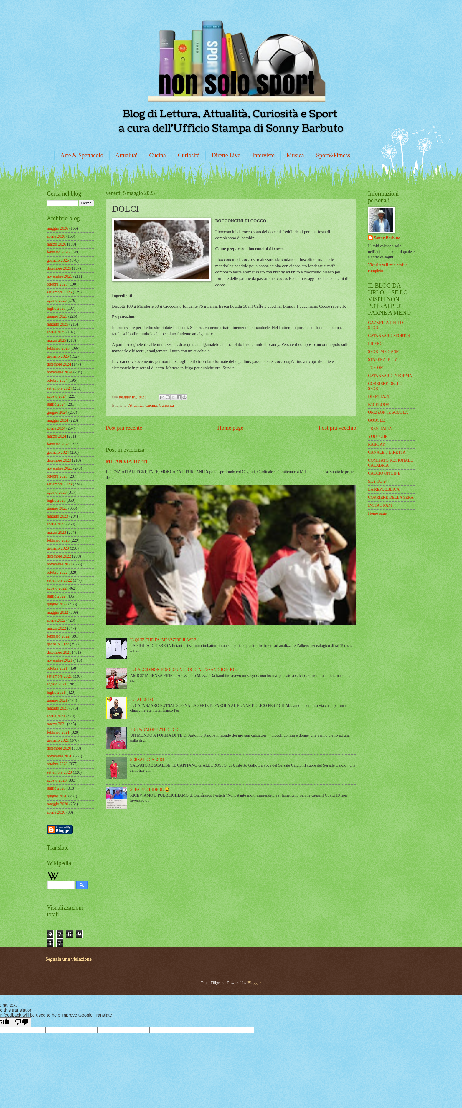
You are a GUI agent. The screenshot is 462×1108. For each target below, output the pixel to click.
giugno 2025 (57, 316)
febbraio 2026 (58, 252)
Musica (295, 155)
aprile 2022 (56, 620)
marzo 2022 (56, 628)
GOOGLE (376, 420)
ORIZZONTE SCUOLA (388, 412)
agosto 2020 (57, 780)
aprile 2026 (56, 236)
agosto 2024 (57, 396)
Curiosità (188, 155)
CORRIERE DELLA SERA (391, 497)
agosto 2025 (57, 300)
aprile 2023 (56, 524)
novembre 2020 (59, 756)
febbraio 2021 (58, 732)
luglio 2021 (56, 692)
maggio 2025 (57, 324)
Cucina (157, 155)
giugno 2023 (57, 508)
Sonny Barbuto (387, 238)
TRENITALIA (380, 428)
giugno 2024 (57, 412)
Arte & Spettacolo (81, 155)
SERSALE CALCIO (147, 759)
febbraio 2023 (58, 540)
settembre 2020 (59, 772)
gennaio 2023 (58, 548)
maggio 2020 (57, 804)
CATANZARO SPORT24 (389, 335)
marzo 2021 (56, 724)
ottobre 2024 (57, 380)
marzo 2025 (56, 340)
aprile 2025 (56, 332)
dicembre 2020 (59, 748)
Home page (230, 428)
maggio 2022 (57, 612)
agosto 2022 (57, 588)
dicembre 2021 (59, 652)
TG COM (376, 368)
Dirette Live (226, 155)
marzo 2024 (56, 436)
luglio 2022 (56, 596)
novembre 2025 (59, 276)
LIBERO (375, 343)
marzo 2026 (56, 244)
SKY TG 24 (377, 481)
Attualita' (126, 155)
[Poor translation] (21, 1022)
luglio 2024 (56, 404)
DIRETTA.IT (379, 396)
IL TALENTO (141, 699)
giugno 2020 (57, 796)
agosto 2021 (57, 684)
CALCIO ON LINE (384, 473)
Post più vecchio (337, 428)
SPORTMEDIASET (384, 351)
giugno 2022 (57, 604)
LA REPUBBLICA (384, 489)
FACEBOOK (379, 404)
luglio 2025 (56, 308)
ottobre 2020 (57, 764)
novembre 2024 (59, 372)
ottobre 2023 (57, 476)
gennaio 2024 (58, 452)
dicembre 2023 (59, 460)
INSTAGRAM (380, 505)
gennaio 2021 (58, 740)
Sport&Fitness (333, 155)
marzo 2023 (56, 532)
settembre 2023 (59, 484)
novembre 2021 (59, 660)
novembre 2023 (59, 468)
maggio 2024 (57, 420)
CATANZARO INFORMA (390, 375)
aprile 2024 (56, 428)
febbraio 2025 (58, 348)
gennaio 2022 (58, 644)
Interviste (263, 155)
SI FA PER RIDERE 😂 (150, 789)
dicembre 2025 (59, 268)
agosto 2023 (57, 492)
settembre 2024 (59, 388)
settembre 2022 (59, 580)
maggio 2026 (57, 228)
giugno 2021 (57, 700)
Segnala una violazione (68, 959)
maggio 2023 (57, 516)
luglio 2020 (56, 788)
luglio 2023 (56, 500)
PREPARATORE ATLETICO (154, 729)
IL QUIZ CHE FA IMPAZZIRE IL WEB (163, 640)
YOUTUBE (377, 436)
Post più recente (124, 428)
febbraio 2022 (58, 636)
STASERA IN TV (382, 359)
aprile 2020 (56, 812)
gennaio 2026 (58, 260)
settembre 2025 (59, 292)
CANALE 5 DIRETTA (387, 452)
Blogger (254, 983)
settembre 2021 (59, 676)
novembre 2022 (59, 564)
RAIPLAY (376, 444)
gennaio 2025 (58, 356)
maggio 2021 (57, 708)
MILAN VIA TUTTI (127, 461)
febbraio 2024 (58, 444)
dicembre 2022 (59, 556)
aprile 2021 (56, 716)
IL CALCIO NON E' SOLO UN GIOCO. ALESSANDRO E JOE (183, 670)
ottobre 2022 (57, 572)
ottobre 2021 (57, 668)
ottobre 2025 (57, 284)
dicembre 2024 (59, 364)
